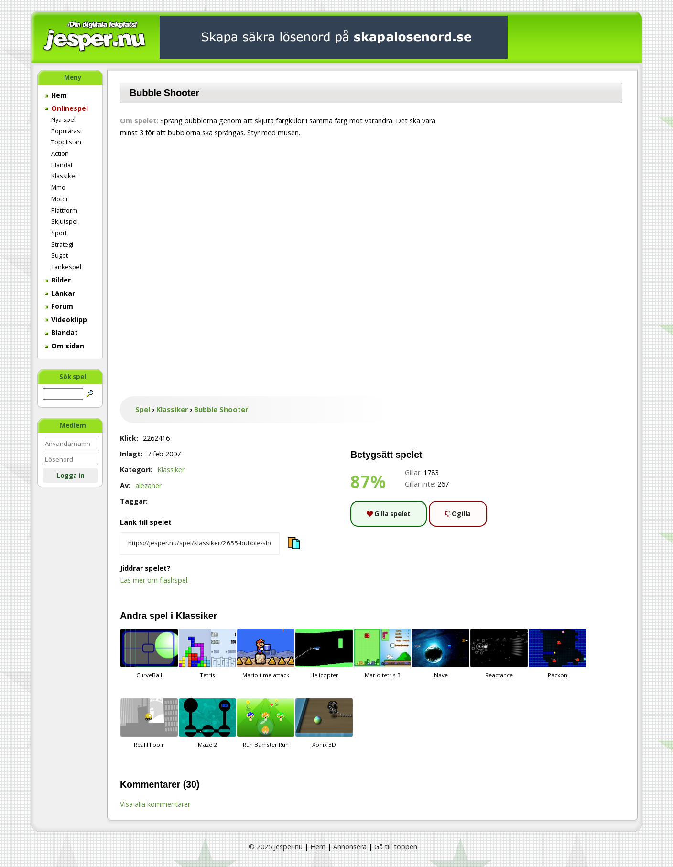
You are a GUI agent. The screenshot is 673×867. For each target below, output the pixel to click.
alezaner (148, 485)
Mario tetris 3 (382, 654)
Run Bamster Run (265, 723)
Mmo (58, 187)
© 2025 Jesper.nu (276, 846)
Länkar (60, 293)
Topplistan (66, 142)
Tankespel (66, 266)
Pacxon (557, 654)
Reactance (499, 654)
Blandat (62, 165)
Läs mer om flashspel (153, 580)
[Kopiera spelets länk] (200, 543)
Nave (440, 654)
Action (60, 153)
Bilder (58, 279)
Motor (59, 199)
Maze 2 (207, 723)
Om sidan (64, 345)
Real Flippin (149, 723)
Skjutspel (64, 221)
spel (159, 615)
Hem (56, 94)
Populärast (66, 131)
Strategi (62, 244)
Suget (59, 255)
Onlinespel (66, 108)
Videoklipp (66, 319)
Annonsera (350, 846)
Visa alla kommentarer (155, 804)
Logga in (70, 475)
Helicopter (324, 654)
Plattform (64, 210)
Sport (59, 232)
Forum (59, 306)
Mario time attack (265, 654)
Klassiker (64, 176)
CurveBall (149, 654)
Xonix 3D (324, 723)
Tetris (207, 654)
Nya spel (63, 119)
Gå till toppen (395, 846)
